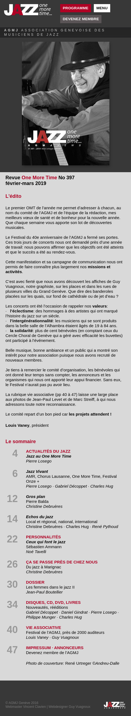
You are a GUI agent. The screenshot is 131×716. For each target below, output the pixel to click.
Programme (76, 8)
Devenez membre (81, 19)
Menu (101, 8)
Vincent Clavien (34, 707)
